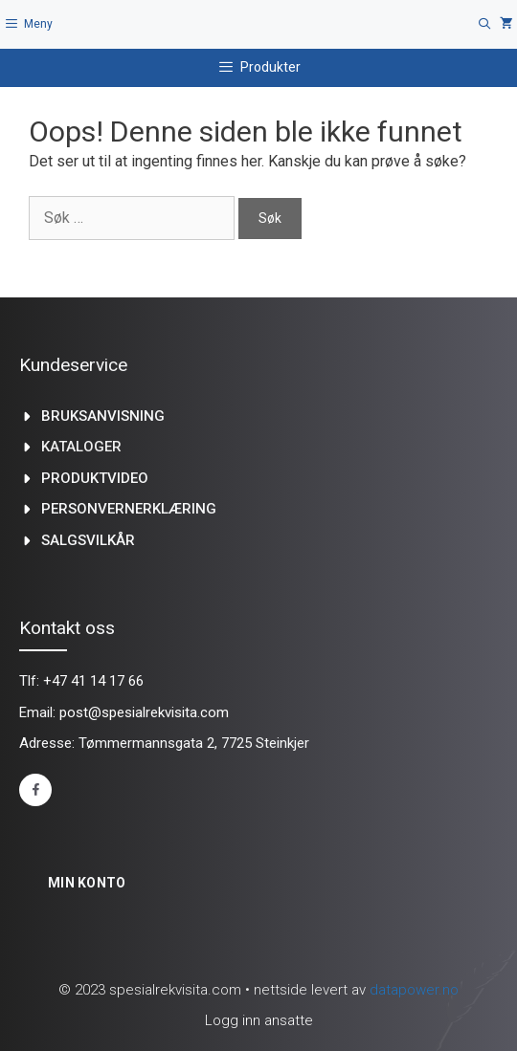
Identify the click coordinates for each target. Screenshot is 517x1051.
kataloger (81, 446)
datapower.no (414, 989)
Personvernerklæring (128, 508)
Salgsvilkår (88, 540)
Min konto (87, 882)
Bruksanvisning (103, 416)
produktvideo (94, 478)
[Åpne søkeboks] (485, 24)
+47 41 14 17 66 (93, 681)
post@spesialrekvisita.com (144, 712)
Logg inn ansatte (259, 1020)
